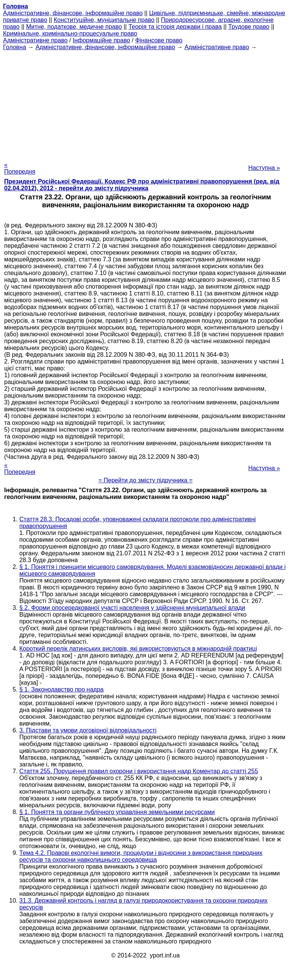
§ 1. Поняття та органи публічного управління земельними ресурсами (117, 812)
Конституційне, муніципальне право (104, 20)
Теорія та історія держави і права (175, 26)
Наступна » (264, 168)
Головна (14, 47)
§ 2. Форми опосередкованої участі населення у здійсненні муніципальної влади (132, 608)
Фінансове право (159, 40)
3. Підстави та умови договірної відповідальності (87, 730)
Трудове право (248, 26)
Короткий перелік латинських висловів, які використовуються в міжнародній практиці (138, 648)
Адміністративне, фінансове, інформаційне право (72, 13)
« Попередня (19, 168)
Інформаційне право (101, 40)
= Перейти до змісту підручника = (146, 480)
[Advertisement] (145, 104)
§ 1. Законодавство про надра (61, 689)
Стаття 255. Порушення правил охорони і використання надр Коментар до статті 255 (138, 771)
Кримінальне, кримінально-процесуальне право (70, 33)
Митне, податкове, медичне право (74, 26)
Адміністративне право (35, 40)
